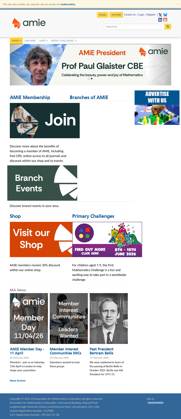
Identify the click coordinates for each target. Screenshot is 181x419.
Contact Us (130, 14)
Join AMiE (116, 14)
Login (141, 14)
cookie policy (67, 4)
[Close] (178, 4)
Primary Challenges (93, 216)
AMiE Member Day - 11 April (27, 351)
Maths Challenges (64, 40)
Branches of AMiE (89, 97)
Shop (43, 40)
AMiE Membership (30, 97)
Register (151, 14)
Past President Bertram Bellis (101, 351)
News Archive (18, 380)
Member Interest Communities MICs (65, 351)
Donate (102, 14)
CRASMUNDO (155, 403)
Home (16, 40)
